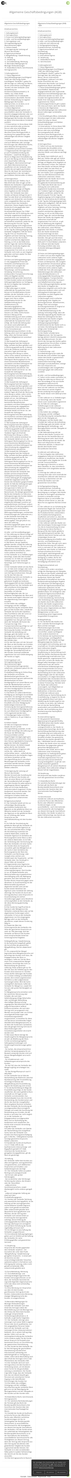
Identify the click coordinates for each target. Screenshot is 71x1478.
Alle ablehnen (50, 1472)
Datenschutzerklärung (46, 1467)
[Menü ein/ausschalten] (68, 3)
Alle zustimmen (61, 1472)
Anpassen (39, 1472)
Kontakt (23, 1476)
